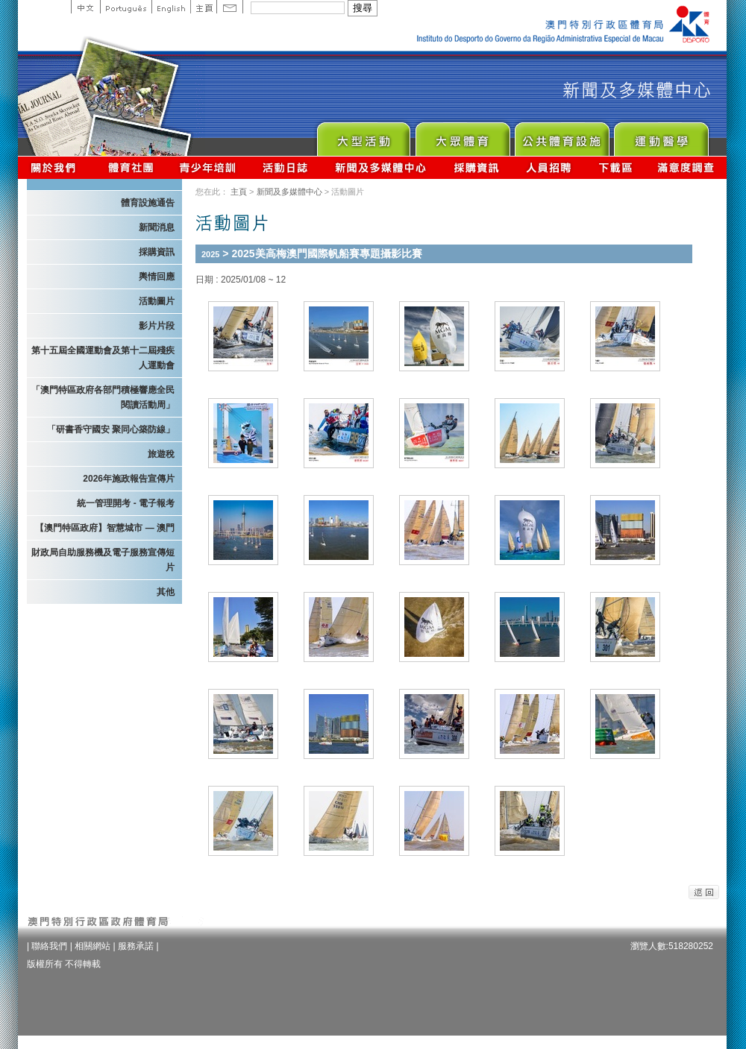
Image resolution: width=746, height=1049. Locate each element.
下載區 (615, 167)
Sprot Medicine (660, 135)
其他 (166, 592)
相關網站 (92, 946)
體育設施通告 (148, 203)
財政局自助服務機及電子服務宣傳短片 (103, 560)
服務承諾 (136, 946)
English (170, 6)
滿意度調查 (686, 167)
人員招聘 (548, 167)
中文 (85, 6)
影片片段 (157, 326)
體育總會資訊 (130, 167)
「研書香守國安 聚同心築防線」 (111, 429)
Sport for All (462, 135)
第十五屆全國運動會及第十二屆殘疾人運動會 (103, 358)
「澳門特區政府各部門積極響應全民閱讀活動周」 (103, 397)
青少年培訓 (208, 167)
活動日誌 (286, 167)
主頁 (203, 6)
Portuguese (125, 6)
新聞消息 (157, 227)
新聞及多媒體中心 (381, 167)
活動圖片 (157, 301)
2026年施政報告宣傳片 (129, 478)
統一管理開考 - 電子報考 (126, 503)
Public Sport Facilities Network (561, 135)
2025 (210, 254)
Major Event (363, 135)
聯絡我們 (49, 946)
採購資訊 (476, 167)
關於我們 (56, 167)
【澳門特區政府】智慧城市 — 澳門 (105, 528)
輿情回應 (157, 276)
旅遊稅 (161, 454)
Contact (229, 6)
